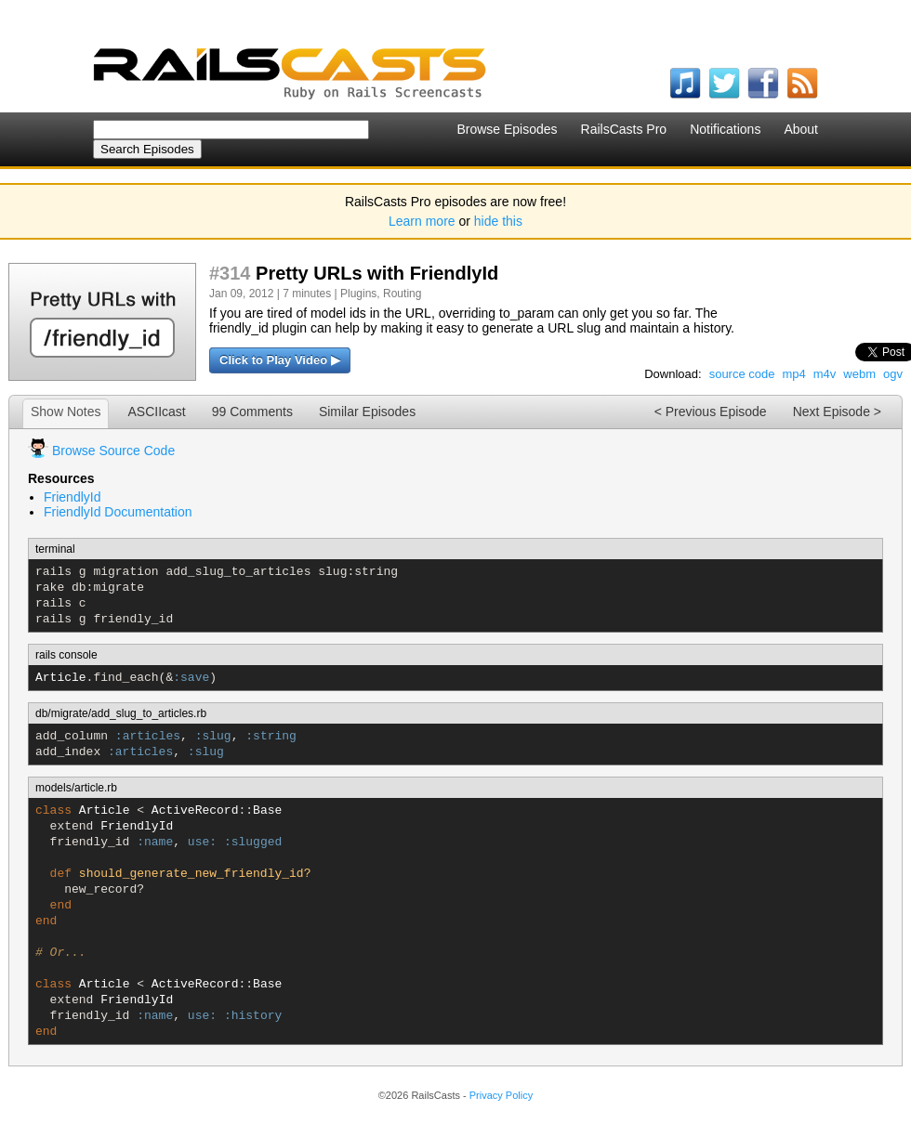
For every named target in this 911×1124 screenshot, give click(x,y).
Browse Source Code (113, 450)
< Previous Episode (710, 411)
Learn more (422, 221)
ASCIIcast (156, 411)
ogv (893, 374)
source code (742, 374)
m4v (825, 374)
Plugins (358, 293)
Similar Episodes (367, 411)
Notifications (725, 129)
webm (859, 374)
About (801, 129)
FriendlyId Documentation (118, 511)
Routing (402, 293)
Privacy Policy (501, 1095)
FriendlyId (72, 497)
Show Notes (65, 411)
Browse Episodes (506, 129)
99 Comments (252, 411)
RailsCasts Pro (624, 129)
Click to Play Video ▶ (279, 360)
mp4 (793, 374)
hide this (498, 221)
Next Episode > (837, 411)
